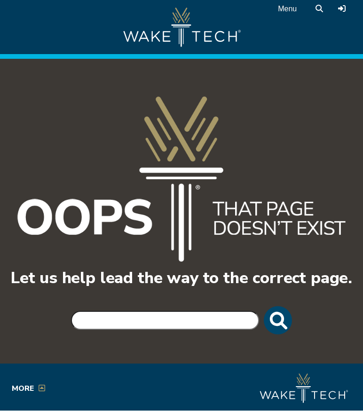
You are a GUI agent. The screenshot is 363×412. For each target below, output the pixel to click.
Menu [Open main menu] (287, 9)
